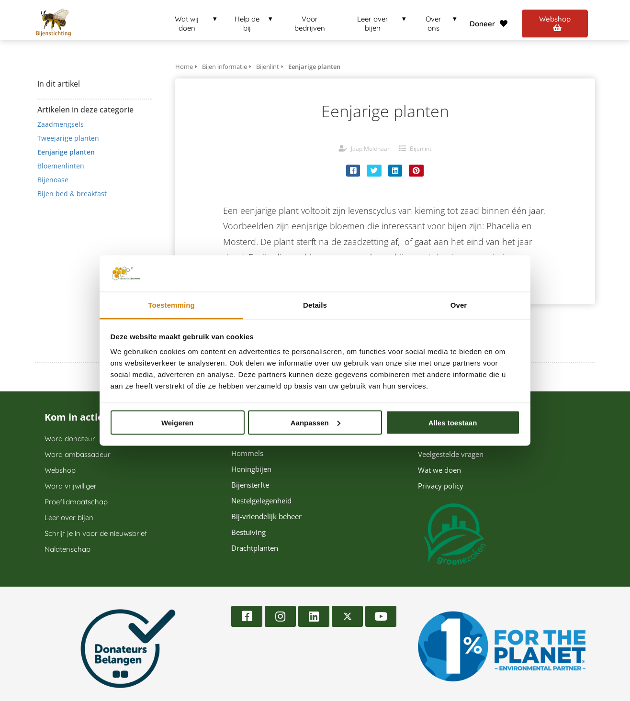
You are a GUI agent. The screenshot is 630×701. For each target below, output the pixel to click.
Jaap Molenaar (370, 149)
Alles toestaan (452, 422)
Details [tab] (315, 305)
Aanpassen (315, 422)
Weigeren (177, 422)
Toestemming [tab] (171, 305)
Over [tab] (458, 305)
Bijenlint (420, 149)
